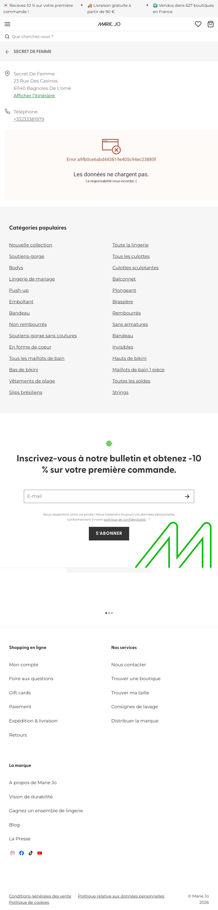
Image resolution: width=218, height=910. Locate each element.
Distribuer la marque (134, 721)
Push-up (19, 290)
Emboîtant (21, 302)
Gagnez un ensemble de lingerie (46, 811)
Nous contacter (128, 665)
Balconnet (124, 279)
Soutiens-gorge (26, 256)
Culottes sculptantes (135, 268)
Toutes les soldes (131, 381)
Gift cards (20, 693)
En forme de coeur (30, 347)
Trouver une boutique (136, 679)
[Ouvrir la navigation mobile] (7, 24)
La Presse (19, 839)
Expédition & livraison (33, 721)
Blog (14, 825)
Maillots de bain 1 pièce (138, 370)
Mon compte (23, 665)
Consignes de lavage (134, 707)
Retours (18, 735)
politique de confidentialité (125, 519)
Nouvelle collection (30, 245)
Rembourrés (126, 313)
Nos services (124, 648)
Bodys (16, 268)
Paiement (20, 707)
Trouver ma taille (130, 693)
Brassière (122, 302)
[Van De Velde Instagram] (12, 854)
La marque (20, 765)
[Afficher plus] (149, 519)
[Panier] (210, 24)
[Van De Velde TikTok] (30, 854)
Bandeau (19, 313)
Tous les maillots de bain (36, 358)
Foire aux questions (31, 679)
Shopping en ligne (27, 648)
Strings (120, 392)
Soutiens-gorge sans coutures (43, 336)
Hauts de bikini (129, 358)
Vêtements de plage (32, 381)
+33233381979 (29, 119)
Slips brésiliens (25, 392)
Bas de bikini (23, 370)
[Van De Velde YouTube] (39, 854)
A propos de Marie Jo (33, 783)
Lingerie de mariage (32, 279)
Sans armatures (130, 324)
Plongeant (124, 290)
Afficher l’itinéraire (34, 96)
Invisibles (122, 347)
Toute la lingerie (130, 245)
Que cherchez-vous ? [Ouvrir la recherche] (29, 36)
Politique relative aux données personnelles (121, 896)
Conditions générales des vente (40, 896)
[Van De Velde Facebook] (21, 854)
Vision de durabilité (31, 797)
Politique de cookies (29, 902)
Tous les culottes (131, 256)
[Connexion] (198, 24)
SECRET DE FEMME (28, 52)
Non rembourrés (28, 324)
